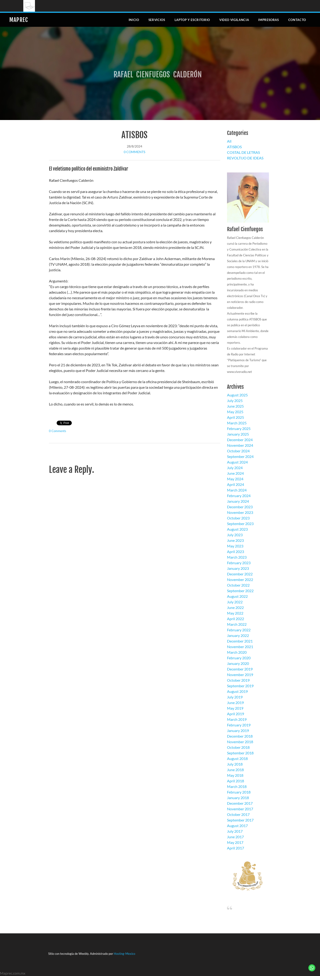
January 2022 (238, 635)
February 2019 (239, 725)
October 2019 (238, 680)
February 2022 (239, 630)
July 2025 (235, 400)
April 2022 (235, 618)
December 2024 (240, 439)
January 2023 (238, 568)
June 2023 (235, 540)
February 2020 (239, 658)
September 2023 (240, 523)
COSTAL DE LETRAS (243, 152)
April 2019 (235, 713)
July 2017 (235, 831)
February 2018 (239, 792)
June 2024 (235, 473)
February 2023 (239, 562)
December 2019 (240, 669)
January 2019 (238, 730)
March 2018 (237, 786)
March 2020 (237, 652)
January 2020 (238, 663)
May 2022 (235, 613)
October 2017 (238, 814)
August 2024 (237, 462)
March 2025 (237, 423)
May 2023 (235, 546)
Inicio (134, 20)
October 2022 (238, 585)
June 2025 (235, 406)
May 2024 (235, 479)
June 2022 (235, 607)
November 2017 (240, 809)
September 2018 (240, 753)
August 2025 (237, 395)
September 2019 (240, 686)
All (229, 141)
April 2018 (235, 781)
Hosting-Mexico (124, 953)
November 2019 (240, 674)
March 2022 (237, 624)
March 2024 (237, 490)
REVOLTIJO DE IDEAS (245, 158)
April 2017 (235, 848)
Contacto (297, 20)
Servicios (156, 20)
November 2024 (240, 445)
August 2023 (237, 529)
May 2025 (235, 411)
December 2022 (240, 574)
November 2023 (240, 512)
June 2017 (235, 837)
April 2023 (235, 551)
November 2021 (240, 646)
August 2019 (237, 691)
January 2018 (238, 797)
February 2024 (239, 495)
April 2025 (235, 417)
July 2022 (235, 602)
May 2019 (235, 708)
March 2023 (237, 557)
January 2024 (238, 501)
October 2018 (238, 747)
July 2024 (235, 467)
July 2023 (235, 535)
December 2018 (240, 736)
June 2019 (235, 702)
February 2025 (239, 428)
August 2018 (237, 758)
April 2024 (235, 484)
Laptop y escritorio (192, 20)
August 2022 (237, 596)
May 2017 (235, 842)
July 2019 (235, 697)
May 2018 (235, 775)
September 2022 (240, 590)
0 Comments (134, 152)
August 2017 (237, 825)
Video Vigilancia (234, 20)
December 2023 (240, 507)
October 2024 (238, 451)
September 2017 (240, 820)
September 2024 (240, 456)
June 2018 (235, 769)
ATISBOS (134, 135)
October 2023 (238, 518)
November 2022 (240, 579)
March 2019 (237, 719)
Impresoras (268, 20)
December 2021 (240, 641)
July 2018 (235, 764)
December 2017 (240, 803)
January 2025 (238, 434)
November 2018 (240, 741)
